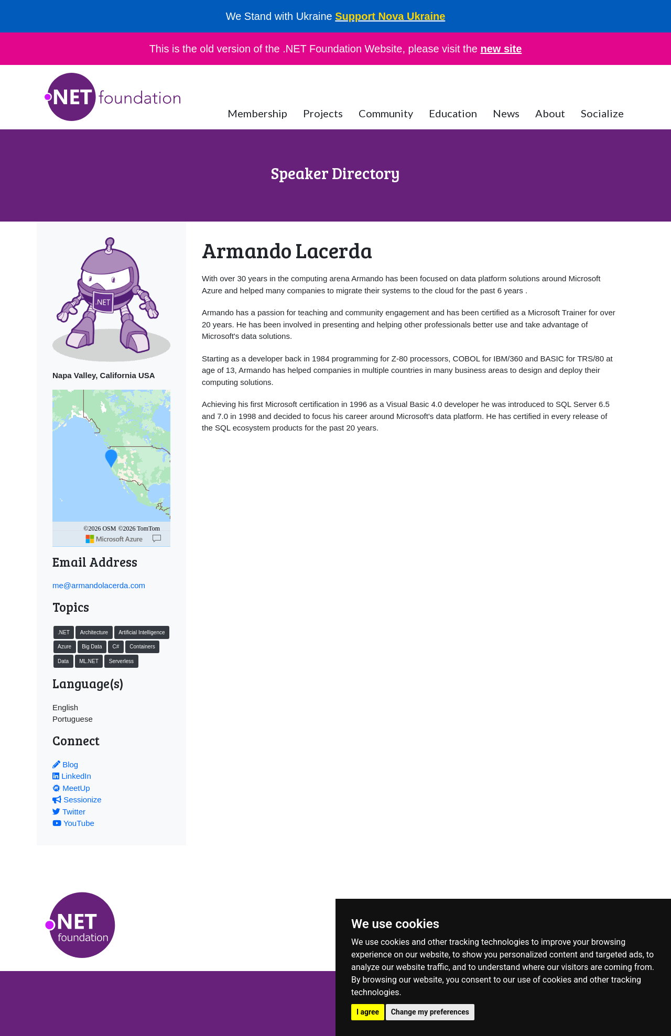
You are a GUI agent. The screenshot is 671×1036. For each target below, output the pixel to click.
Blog (65, 764)
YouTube (73, 823)
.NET (64, 632)
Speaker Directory (335, 172)
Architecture (94, 632)
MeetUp (71, 788)
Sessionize (77, 799)
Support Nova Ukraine (390, 16)
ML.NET (89, 661)
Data (63, 661)
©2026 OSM (99, 528)
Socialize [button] (602, 113)
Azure (64, 646)
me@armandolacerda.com (98, 585)
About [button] (550, 113)
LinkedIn (71, 776)
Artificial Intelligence (141, 632)
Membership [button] (257, 113)
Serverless (121, 661)
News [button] (506, 113)
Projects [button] (323, 113)
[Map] (156, 539)
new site (501, 48)
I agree (367, 1012)
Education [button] (453, 113)
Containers (142, 646)
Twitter (68, 811)
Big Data (92, 646)
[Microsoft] (114, 539)
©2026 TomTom (139, 528)
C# (115, 646)
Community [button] (386, 113)
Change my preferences (430, 1012)
